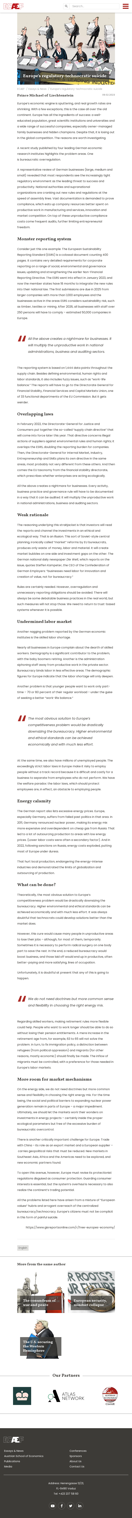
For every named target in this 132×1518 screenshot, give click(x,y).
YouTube (52, 1505)
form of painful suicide (41, 1217)
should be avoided (80, 593)
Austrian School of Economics (23, 1456)
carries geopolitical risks (35, 1151)
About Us (75, 1461)
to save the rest (35, 951)
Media (8, 1466)
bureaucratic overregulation (40, 159)
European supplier (97, 1145)
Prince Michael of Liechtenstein (45, 95)
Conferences (78, 1451)
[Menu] (125, 6)
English (23, 1248)
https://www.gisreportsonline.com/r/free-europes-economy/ (70, 1227)
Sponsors (76, 1456)
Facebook (61, 1505)
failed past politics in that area (87, 817)
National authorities (49, 187)
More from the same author (41, 1264)
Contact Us (77, 1466)
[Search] (66, 6)
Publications (12, 1461)
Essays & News (14, 1451)
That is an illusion (51, 536)
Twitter (70, 1505)
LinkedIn (79, 1505)
